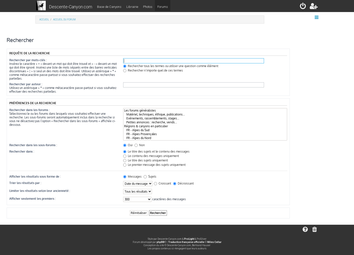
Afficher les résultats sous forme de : (35, 176)
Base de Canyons (109, 7)
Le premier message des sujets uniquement (154, 165)
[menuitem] (303, 7)
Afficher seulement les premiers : (32, 198)
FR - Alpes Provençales (205, 134)
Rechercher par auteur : (25, 84)
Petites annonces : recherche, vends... (205, 122)
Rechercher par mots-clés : (28, 60)
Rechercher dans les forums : (29, 110)
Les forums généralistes (205, 111)
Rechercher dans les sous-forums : (33, 145)
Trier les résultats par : (25, 183)
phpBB (160, 242)
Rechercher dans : (21, 151)
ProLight (189, 239)
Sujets (150, 176)
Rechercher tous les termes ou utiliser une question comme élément (170, 66)
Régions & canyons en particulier (205, 126)
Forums (162, 7)
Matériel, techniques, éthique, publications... (205, 114)
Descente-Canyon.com (70, 6)
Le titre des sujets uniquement (145, 160)
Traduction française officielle (186, 242)
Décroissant (183, 183)
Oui (128, 145)
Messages (132, 176)
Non (139, 145)
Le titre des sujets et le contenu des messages (156, 151)
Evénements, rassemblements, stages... (205, 118)
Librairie (132, 7)
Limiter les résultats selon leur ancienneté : (39, 191)
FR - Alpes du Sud (205, 130)
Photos (147, 7)
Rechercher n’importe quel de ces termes (153, 70)
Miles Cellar (214, 242)
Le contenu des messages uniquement (151, 156)
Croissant (162, 183)
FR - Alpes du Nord (205, 138)
